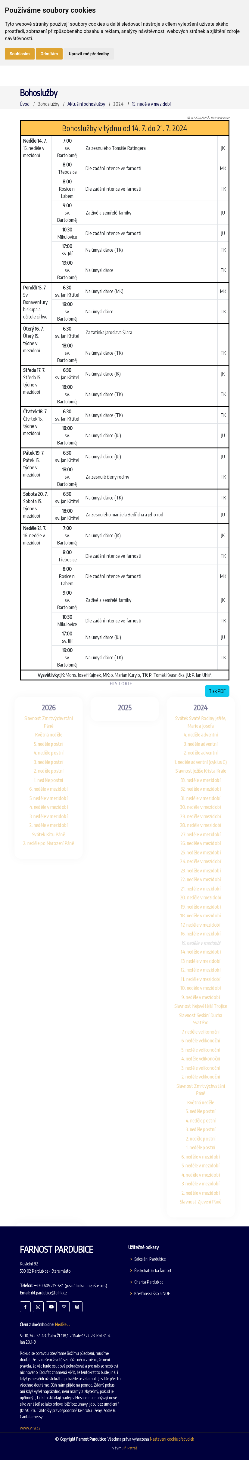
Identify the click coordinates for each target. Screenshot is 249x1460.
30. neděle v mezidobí (207, 794)
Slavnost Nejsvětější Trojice (206, 1009)
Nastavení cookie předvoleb (172, 1439)
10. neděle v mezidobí (207, 990)
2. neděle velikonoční (207, 1086)
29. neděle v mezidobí (207, 804)
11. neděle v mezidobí (206, 980)
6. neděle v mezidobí (42, 774)
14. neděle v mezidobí (207, 950)
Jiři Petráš (130, 1447)
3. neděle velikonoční (207, 1076)
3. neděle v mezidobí (42, 804)
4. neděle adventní (207, 715)
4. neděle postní (42, 735)
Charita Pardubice (148, 1282)
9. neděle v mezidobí (207, 999)
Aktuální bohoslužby (86, 104)
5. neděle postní (42, 725)
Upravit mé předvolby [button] (89, 53)
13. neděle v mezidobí (206, 960)
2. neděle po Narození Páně (42, 833)
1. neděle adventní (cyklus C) (206, 745)
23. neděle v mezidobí (207, 862)
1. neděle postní (42, 764)
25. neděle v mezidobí (207, 843)
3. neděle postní (42, 745)
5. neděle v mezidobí (42, 784)
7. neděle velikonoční (206, 1037)
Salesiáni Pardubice (150, 1259)
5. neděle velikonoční (207, 1056)
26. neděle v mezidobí (207, 833)
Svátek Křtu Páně (42, 823)
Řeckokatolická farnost (152, 1270)
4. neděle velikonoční (207, 1066)
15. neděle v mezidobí (151, 104)
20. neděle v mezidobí (207, 892)
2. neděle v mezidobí (42, 813)
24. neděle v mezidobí (207, 853)
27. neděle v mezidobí (207, 823)
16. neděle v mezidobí (207, 931)
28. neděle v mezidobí (207, 813)
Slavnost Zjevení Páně (206, 1221)
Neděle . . (62, 1324)
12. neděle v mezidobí (207, 970)
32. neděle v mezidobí (207, 774)
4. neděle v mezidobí (42, 794)
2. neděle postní (42, 755)
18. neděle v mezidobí (207, 911)
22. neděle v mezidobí (207, 872)
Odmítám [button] (49, 53)
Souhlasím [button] (20, 53)
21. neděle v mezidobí (207, 882)
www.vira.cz (30, 1427)
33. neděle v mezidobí (207, 764)
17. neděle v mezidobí (206, 921)
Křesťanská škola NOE (152, 1293)
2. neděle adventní (206, 735)
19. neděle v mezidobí (207, 902)
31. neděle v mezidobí (206, 784)
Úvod (25, 104)
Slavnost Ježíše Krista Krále (206, 755)
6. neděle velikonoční (207, 1046)
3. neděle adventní (206, 725)
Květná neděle (42, 715)
